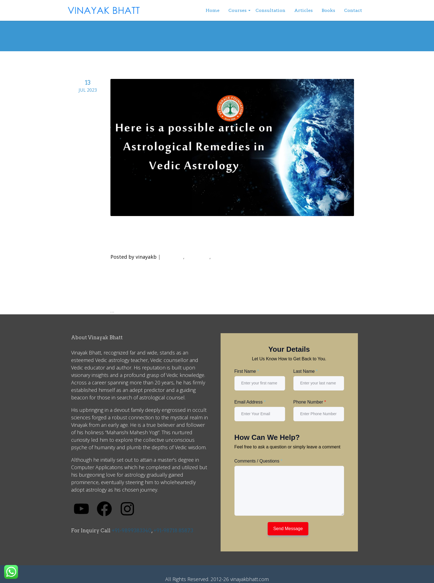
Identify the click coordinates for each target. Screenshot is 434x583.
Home (212, 10)
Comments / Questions (258, 461)
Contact (353, 10)
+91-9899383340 (131, 530)
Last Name (305, 371)
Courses (237, 10)
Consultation (270, 10)
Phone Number (309, 402)
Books (328, 10)
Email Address (250, 402)
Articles (303, 10)
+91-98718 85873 (173, 530)
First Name (246, 371)
